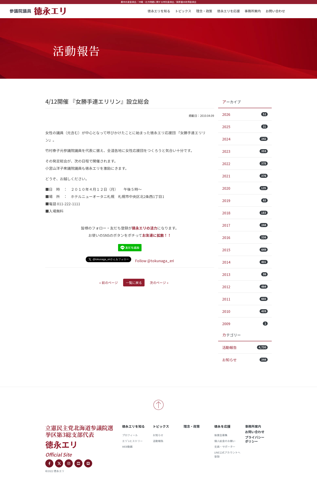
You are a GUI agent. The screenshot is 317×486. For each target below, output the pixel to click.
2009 (245, 323)
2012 (245, 286)
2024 (245, 138)
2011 (245, 299)
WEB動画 (127, 446)
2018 (245, 212)
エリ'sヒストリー (132, 441)
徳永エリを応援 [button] (228, 10)
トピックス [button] (183, 10)
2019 (245, 200)
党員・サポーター (224, 446)
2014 (245, 262)
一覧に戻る (134, 282)
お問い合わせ (275, 10)
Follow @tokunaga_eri (154, 260)
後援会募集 (220, 435)
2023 (245, 151)
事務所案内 (253, 10)
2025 (245, 126)
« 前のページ (108, 282)
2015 (245, 249)
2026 (245, 114)
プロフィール (130, 435)
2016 (245, 237)
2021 (245, 175)
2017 (245, 225)
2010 (245, 311)
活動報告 (245, 347)
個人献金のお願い (224, 441)
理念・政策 (204, 10)
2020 (245, 188)
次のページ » (159, 282)
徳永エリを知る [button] (159, 10)
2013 (245, 274)
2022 (245, 163)
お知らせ (245, 359)
